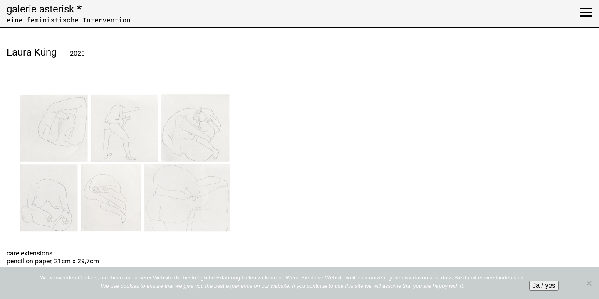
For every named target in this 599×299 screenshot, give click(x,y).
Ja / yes (543, 285)
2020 (77, 53)
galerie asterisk (44, 9)
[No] (588, 283)
